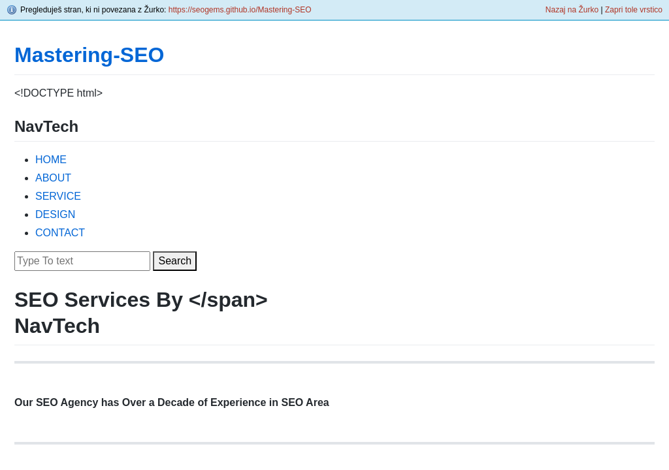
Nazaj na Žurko (572, 9)
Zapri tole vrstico (633, 9)
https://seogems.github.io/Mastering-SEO (240, 9)
